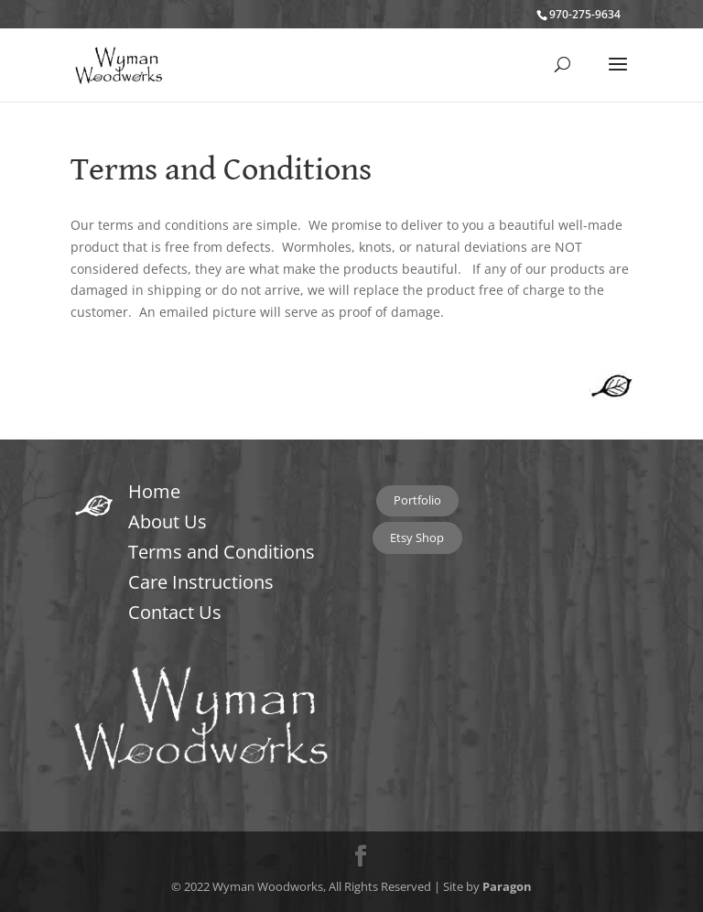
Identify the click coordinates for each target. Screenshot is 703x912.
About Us (167, 521)
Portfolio (417, 500)
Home (154, 491)
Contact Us (175, 612)
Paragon (507, 886)
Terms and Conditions (221, 551)
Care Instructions (201, 582)
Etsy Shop (417, 537)
